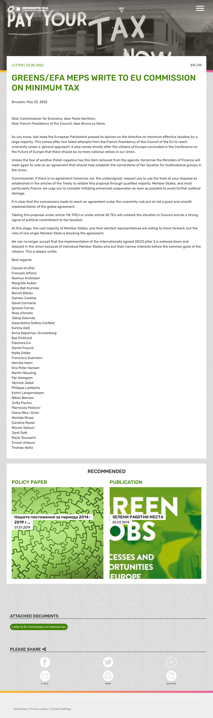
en (193, 65)
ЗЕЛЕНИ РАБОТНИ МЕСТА (137, 517)
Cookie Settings (61, 709)
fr (199, 65)
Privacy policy (39, 709)
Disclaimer (20, 709)
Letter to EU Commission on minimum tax (39, 627)
